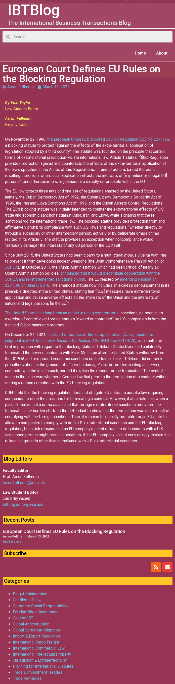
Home (140, 53)
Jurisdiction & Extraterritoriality (40, 660)
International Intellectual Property (42, 654)
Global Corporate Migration (36, 630)
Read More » (12, 542)
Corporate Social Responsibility (40, 606)
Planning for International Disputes (43, 666)
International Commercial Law (39, 648)
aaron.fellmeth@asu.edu (24, 482)
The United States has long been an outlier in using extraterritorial (62, 313)
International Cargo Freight (36, 642)
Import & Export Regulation (36, 636)
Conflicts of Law (27, 600)
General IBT (23, 618)
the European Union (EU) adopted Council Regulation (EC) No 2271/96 (108, 139)
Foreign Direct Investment (36, 612)
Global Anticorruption (31, 624)
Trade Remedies (27, 678)
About (161, 53)
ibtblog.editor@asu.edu (23, 504)
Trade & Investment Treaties (37, 672)
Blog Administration (30, 594)
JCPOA (11, 267)
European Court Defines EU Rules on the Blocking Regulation (64, 531)
